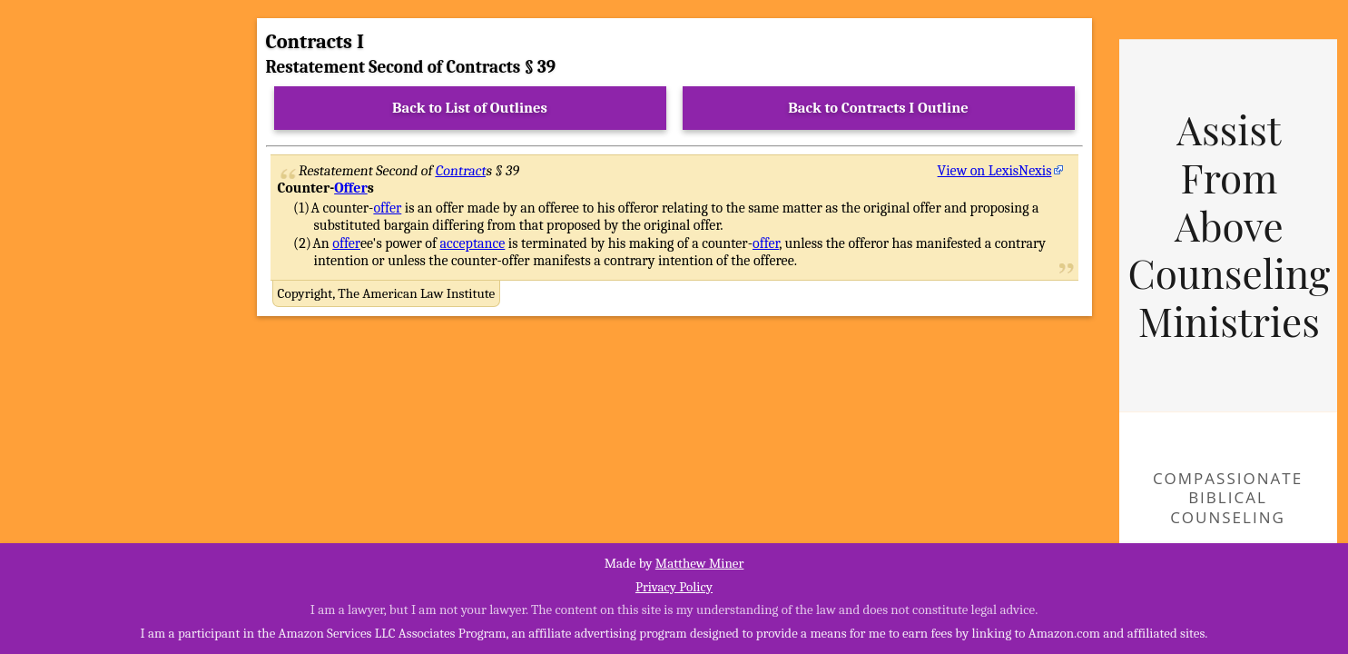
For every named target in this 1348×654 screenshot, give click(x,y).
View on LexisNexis (995, 171)
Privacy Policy (674, 587)
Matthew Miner (699, 563)
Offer (351, 188)
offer (387, 208)
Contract (461, 171)
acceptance (473, 243)
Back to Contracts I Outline (878, 107)
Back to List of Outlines (469, 107)
